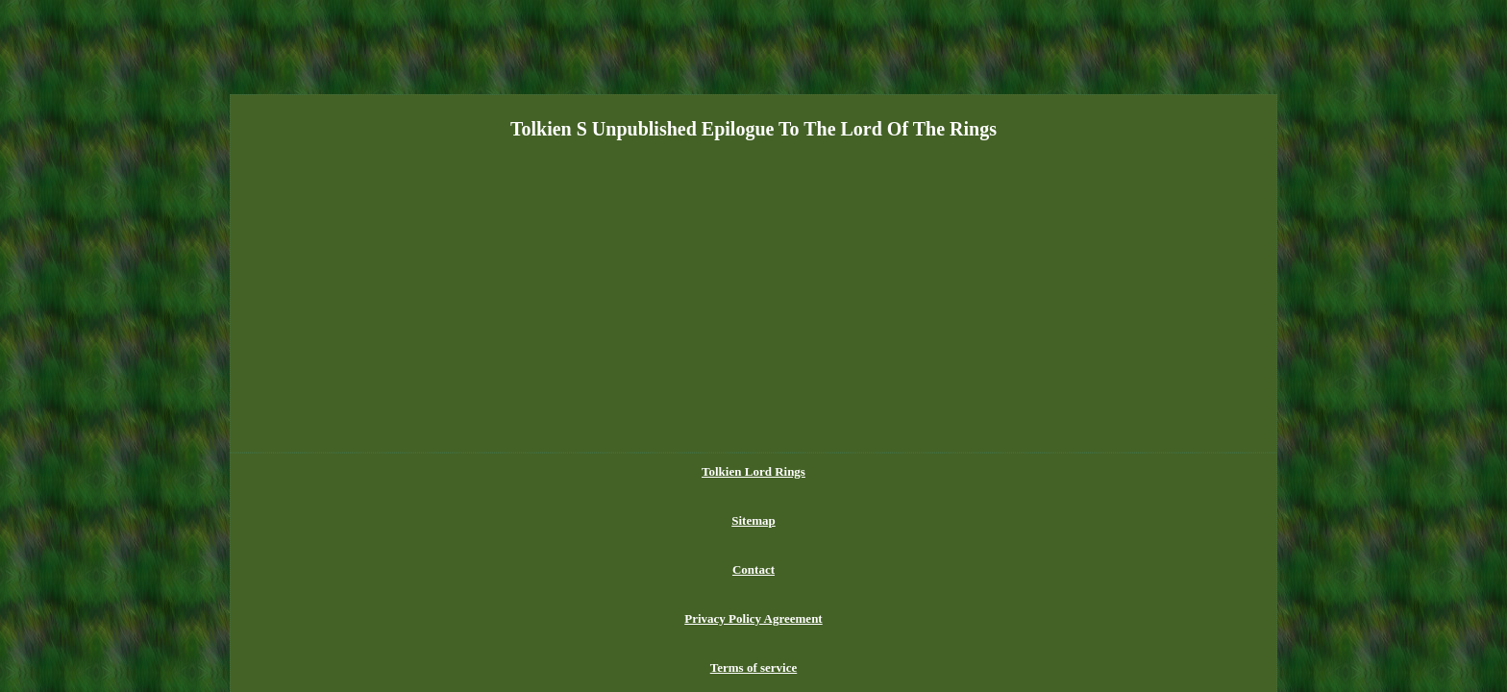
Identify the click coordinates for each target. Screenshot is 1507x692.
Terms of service (947, 471)
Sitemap (650, 471)
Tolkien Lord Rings (558, 471)
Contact (709, 471)
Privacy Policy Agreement (816, 471)
